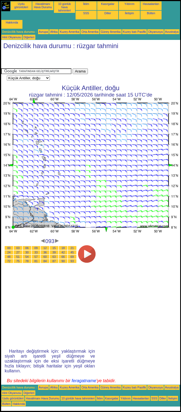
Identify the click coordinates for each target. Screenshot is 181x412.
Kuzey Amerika (69, 31)
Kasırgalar (107, 3)
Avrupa (43, 31)
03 (18, 248)
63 (54, 256)
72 (9, 261)
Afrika (54, 31)
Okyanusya (155, 31)
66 (63, 256)
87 (54, 261)
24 (9, 252)
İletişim (129, 13)
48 (9, 256)
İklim (86, 3)
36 (45, 252)
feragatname (84, 380)
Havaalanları (151, 3)
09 (36, 248)
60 (45, 256)
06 (27, 248)
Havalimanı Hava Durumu (43, 5)
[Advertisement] (65, 60)
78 (27, 261)
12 (45, 248)
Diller (107, 13)
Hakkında (12, 22)
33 (36, 252)
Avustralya (172, 31)
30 (27, 252)
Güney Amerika (111, 31)
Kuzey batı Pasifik (134, 31)
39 (54, 252)
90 (63, 261)
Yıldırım (129, 3)
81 (36, 261)
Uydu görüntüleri (21, 5)
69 (72, 256)
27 (18, 252)
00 (9, 248)
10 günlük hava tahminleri (64, 7)
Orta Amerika (89, 31)
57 (36, 256)
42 (63, 252)
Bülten (151, 13)
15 (54, 248)
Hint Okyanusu (11, 37)
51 (18, 256)
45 (72, 252)
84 (45, 261)
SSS (86, 13)
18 (63, 248)
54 (27, 256)
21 (72, 248)
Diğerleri (29, 37)
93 (72, 261)
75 (18, 261)
